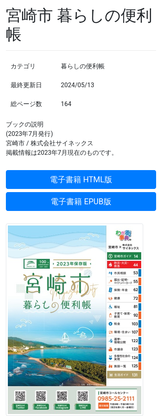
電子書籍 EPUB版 (81, 201)
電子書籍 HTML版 (81, 179)
